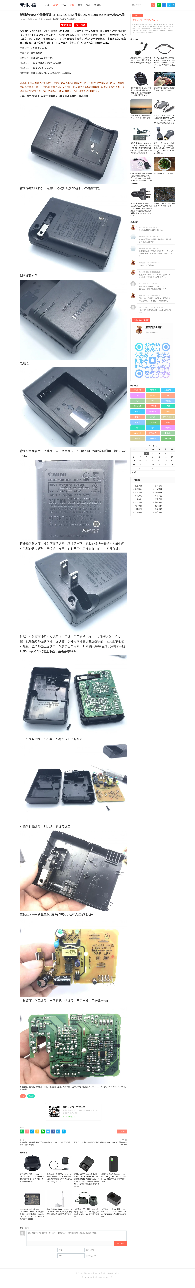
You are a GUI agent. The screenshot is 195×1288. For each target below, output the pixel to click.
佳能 (22, 1096)
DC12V (168, 433)
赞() (122, 1131)
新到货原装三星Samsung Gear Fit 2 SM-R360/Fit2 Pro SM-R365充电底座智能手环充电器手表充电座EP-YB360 (32, 1169)
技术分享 (158, 499)
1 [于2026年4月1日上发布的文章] (146, 453)
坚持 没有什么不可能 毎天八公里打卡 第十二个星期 (141, 109)
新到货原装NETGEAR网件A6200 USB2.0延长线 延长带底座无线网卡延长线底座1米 (141, 54)
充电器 (31, 1096)
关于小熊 (79, 1273)
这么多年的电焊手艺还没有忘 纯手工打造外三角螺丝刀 (164, 81)
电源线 (152, 395)
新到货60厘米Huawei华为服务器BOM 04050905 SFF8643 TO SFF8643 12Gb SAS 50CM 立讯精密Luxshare (164, 55)
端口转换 (168, 390)
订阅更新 (110, 1273)
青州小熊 (66, 1087)
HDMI (168, 406)
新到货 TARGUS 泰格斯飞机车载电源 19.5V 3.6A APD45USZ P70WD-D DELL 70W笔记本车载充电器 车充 (164, 111)
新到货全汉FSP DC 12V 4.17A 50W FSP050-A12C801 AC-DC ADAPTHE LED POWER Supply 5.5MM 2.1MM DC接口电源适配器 (141, 140)
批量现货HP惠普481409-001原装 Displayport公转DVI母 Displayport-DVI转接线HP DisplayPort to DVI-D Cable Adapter (141, 170)
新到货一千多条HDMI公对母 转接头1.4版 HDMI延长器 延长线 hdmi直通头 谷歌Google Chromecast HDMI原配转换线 (164, 140)
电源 (137, 401)
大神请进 (158, 489)
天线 (137, 428)
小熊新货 (56, 19)
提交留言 (120, 1243)
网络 (153, 428)
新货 (55, 5)
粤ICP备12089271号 (105, 1277)
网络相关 (138, 509)
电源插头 (152, 433)
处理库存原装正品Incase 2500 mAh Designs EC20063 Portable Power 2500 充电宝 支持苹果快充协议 (114, 1169)
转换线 (168, 401)
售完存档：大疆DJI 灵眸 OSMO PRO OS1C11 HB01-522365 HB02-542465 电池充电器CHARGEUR (114, 1204)
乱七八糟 (137, 406)
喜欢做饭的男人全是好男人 (164, 165)
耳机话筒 (158, 509)
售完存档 (158, 486)
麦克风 (168, 422)
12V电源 (152, 406)
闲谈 (47, 5)
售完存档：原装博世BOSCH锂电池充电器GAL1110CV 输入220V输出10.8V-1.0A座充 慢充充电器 (87, 1204)
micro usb (137, 433)
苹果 (168, 412)
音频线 (137, 422)
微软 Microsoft (168, 417)
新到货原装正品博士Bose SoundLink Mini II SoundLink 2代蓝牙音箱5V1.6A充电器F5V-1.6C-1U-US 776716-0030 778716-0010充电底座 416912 (32, 1205)
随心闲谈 (158, 512)
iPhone (168, 438)
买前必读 (87, 1273)
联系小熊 (102, 1273)
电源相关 (64, 19)
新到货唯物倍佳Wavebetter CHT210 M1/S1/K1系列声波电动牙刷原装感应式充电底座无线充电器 (59, 1202)
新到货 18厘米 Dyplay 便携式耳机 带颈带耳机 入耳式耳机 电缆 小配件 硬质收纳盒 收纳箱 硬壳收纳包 (141, 84)
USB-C (137, 395)
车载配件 (138, 512)
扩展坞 (137, 417)
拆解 (72, 5)
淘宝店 (117, 1273)
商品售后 (94, 1273)
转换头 (168, 428)
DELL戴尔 (153, 438)
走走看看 (152, 390)
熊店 (63, 5)
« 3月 (134, 472)
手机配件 (138, 499)
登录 (88, 5)
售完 (80, 5)
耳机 (168, 395)
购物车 (97, 5)
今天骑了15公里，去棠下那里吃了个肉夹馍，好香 (164, 197)
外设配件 (138, 489)
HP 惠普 (153, 422)
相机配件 (72, 19)
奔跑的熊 (137, 390)
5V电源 (137, 412)
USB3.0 (153, 401)
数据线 (137, 438)
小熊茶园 (158, 496)
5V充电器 (152, 412)
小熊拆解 (47, 19)
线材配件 (158, 506)
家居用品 (138, 492)
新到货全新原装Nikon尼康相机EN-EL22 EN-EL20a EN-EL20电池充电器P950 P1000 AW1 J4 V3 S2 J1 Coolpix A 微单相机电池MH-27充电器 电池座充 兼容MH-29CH (87, 1171)
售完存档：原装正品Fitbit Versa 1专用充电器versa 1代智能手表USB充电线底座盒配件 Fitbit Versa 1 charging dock (59, 1169)
